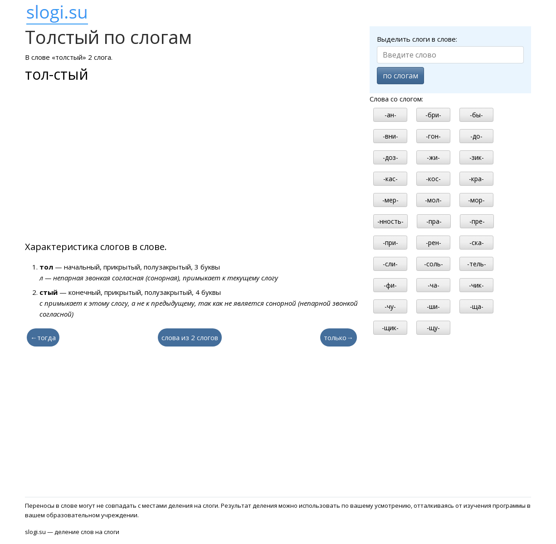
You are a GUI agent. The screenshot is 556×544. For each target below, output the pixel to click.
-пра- (434, 221)
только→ (338, 337)
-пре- (477, 221)
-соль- (433, 264)
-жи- (433, 157)
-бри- (433, 115)
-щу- (433, 327)
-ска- (476, 242)
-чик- (476, 285)
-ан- (390, 115)
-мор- (476, 200)
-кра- (476, 178)
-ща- (476, 306)
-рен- (433, 242)
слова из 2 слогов (189, 337)
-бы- (476, 115)
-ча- (433, 285)
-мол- (433, 200)
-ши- (433, 306)
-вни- (390, 136)
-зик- (476, 157)
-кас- (390, 178)
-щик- (390, 327)
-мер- (390, 200)
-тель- (476, 264)
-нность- (390, 221)
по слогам (400, 76)
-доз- (390, 157)
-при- (390, 242)
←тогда (43, 337)
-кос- (433, 178)
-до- (476, 136)
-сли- (390, 264)
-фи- (390, 285)
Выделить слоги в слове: (417, 38)
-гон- (433, 136)
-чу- (390, 306)
